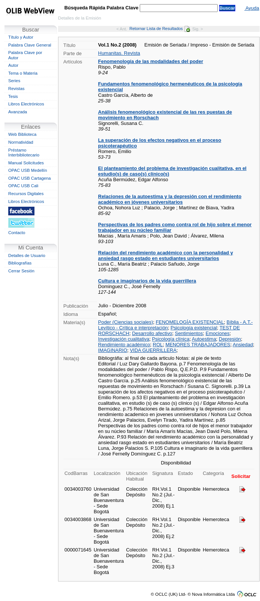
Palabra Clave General (29, 45)
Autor (13, 65)
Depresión (230, 339)
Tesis (13, 96)
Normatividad (20, 142)
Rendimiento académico (124, 344)
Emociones (218, 333)
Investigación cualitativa (123, 339)
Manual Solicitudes (26, 163)
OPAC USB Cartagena (29, 178)
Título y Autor (20, 37)
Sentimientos (189, 333)
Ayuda (251, 8)
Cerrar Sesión (21, 271)
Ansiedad (243, 344)
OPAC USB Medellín (27, 170)
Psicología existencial (193, 328)
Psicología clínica (171, 339)
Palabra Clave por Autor (25, 55)
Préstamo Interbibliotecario (23, 153)
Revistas (16, 88)
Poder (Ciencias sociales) (125, 322)
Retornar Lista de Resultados (160, 28)
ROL (158, 344)
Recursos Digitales (25, 193)
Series (14, 80)
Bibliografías (19, 263)
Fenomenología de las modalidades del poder (150, 61)
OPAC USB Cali (23, 185)
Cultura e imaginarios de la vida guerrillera (147, 281)
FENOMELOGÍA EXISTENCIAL (190, 322)
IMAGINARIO (112, 350)
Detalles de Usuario (26, 255)
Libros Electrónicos (26, 104)
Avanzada (17, 112)
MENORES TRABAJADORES (198, 344)
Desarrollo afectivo (152, 333)
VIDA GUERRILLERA (153, 350)
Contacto (16, 232)
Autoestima (204, 339)
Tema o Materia (22, 73)
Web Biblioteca (22, 134)
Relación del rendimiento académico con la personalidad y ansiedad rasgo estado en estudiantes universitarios (165, 255)
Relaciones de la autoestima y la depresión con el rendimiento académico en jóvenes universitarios (170, 199)
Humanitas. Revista (119, 53)
